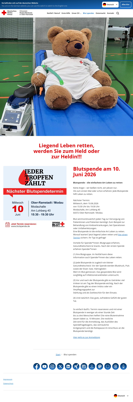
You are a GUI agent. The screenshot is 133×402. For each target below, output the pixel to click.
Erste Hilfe (66, 13)
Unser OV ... (76, 13)
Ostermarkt (100, 13)
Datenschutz (8, 383)
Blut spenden (88, 13)
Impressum (7, 379)
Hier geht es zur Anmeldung (86, 337)
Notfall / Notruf (53, 13)
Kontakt (110, 13)
